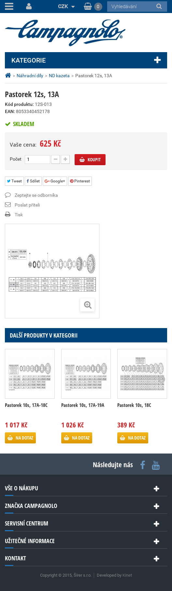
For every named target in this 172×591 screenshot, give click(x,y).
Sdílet (33, 181)
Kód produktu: (19, 104)
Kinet (127, 575)
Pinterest (80, 181)
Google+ (55, 181)
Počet (16, 159)
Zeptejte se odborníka (36, 195)
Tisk (19, 214)
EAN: (10, 111)
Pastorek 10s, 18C (134, 405)
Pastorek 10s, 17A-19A (82, 405)
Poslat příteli (27, 205)
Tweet (14, 181)
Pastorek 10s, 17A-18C (26, 405)
